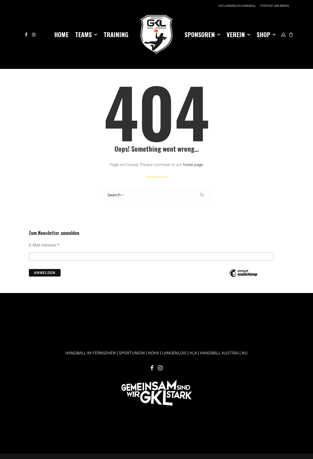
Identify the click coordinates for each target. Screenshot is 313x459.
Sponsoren (202, 34)
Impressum (128, 430)
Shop (266, 34)
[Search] (156, 183)
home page (193, 153)
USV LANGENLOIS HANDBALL (237, 5)
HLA (193, 319)
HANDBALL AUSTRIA (219, 319)
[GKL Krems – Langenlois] (156, 34)
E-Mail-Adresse (44, 233)
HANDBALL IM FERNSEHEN (90, 319)
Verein (238, 34)
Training (116, 34)
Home (61, 34)
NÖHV (153, 319)
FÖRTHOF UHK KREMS (274, 5)
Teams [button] (86, 34)
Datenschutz (146, 430)
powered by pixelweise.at (175, 430)
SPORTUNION (132, 319)
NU (245, 319)
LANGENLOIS (174, 319)
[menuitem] (238, 6)
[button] (27, 34)
